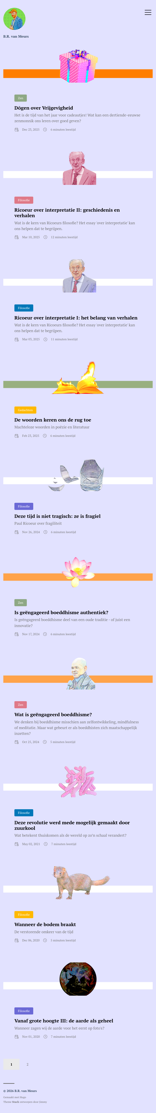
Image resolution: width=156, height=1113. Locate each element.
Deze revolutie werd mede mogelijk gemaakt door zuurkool (72, 825)
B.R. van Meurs (16, 36)
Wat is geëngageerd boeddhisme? (53, 714)
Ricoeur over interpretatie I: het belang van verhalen (75, 317)
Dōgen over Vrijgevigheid (43, 108)
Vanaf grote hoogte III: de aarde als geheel (63, 1020)
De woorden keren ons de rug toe (52, 419)
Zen (20, 98)
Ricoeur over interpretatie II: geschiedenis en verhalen (67, 213)
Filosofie (24, 200)
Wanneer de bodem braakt (45, 924)
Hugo (23, 1097)
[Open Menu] (148, 12)
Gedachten (25, 410)
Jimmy (43, 1101)
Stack (15, 1101)
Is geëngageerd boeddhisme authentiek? (61, 612)
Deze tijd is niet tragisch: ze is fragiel (57, 516)
